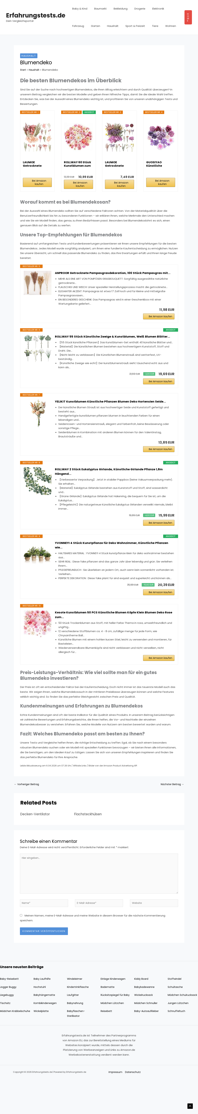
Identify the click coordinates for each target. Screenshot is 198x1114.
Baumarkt (98, 8)
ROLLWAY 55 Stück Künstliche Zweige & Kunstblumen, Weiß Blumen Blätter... (110, 346)
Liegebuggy (7, 1025)
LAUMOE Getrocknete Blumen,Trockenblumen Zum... (37, 164)
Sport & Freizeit (112, 26)
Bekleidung (116, 8)
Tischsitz (5, 1038)
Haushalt (91, 26)
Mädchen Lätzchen (113, 1038)
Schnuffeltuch (177, 1046)
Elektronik (150, 8)
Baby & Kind (78, 8)
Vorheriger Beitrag (27, 811)
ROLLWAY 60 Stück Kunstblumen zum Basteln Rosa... (77, 164)
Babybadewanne (145, 1017)
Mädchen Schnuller (146, 1038)
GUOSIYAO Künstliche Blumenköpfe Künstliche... (156, 164)
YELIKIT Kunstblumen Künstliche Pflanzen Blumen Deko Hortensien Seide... (109, 417)
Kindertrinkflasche (78, 1017)
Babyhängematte (45, 1025)
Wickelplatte (42, 1046)
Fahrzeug (167, 8)
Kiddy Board (141, 1009)
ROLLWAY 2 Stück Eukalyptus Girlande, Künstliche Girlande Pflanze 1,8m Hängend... (113, 492)
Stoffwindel (175, 1009)
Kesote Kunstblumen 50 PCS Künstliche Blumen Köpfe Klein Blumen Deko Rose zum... (114, 639)
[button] (188, 17)
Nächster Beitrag (171, 811)
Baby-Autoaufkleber (147, 1046)
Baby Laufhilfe (42, 1009)
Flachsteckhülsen (89, 841)
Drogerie (133, 8)
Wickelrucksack (143, 1025)
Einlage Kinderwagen (114, 1009)
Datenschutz (133, 1107)
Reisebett (107, 1046)
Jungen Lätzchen (179, 1038)
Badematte (108, 1017)
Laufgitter (73, 1025)
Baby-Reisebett (10, 1009)
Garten (76, 26)
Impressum (115, 1107)
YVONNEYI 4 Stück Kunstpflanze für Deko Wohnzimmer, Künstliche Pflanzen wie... (109, 568)
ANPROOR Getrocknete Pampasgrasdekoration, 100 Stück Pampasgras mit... (113, 275)
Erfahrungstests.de (35, 15)
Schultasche (176, 1017)
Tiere (130, 26)
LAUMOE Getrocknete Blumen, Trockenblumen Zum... (116, 164)
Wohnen (144, 26)
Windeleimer (75, 1009)
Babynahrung (75, 1038)
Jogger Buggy (9, 1017)
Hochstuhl (40, 1017)
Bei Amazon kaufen (39, 182)
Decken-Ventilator (36, 841)
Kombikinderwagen (46, 1038)
